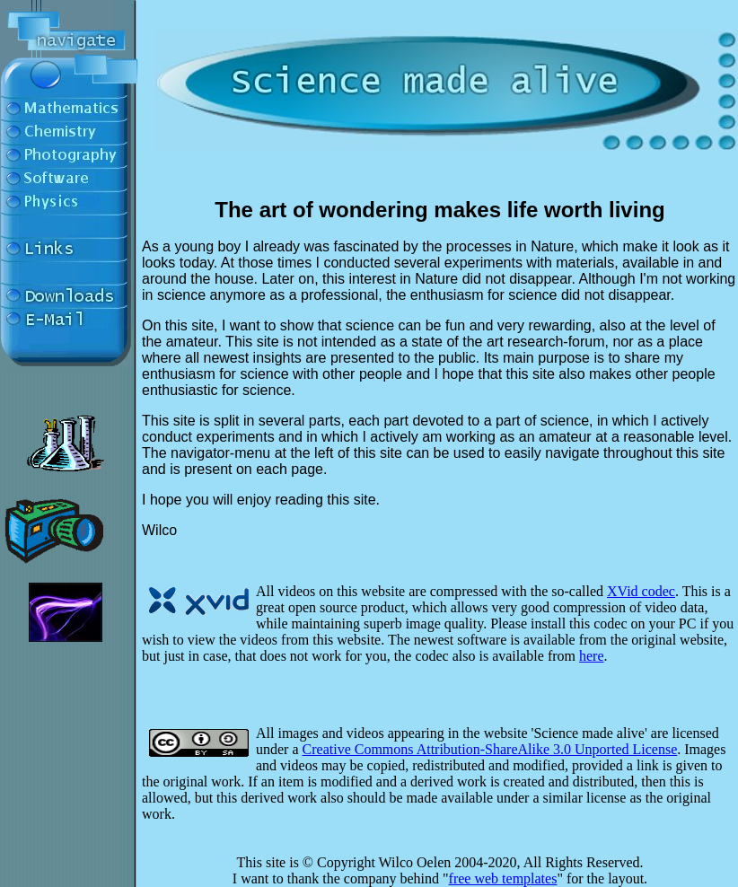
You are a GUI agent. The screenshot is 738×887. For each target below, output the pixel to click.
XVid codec (641, 591)
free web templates (503, 878)
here (591, 655)
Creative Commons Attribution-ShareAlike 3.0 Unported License (490, 749)
